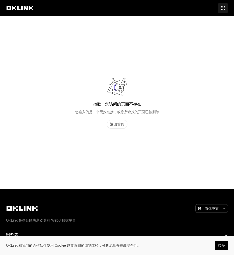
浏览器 (117, 235)
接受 (221, 245)
